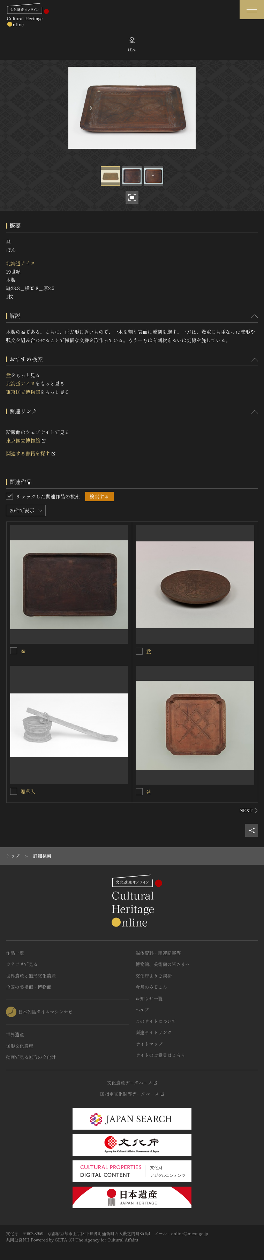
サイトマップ (149, 1044)
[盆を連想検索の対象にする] (13, 650)
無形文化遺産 (19, 1046)
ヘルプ (142, 1009)
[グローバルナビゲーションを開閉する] (252, 9)
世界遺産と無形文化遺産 (31, 975)
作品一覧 (15, 953)
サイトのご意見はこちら (161, 1055)
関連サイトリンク (154, 1032)
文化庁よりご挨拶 (154, 975)
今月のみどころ (151, 987)
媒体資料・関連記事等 (158, 953)
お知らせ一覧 (149, 998)
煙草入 (28, 791)
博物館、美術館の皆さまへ (163, 964)
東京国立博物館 (23, 391)
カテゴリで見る (22, 964)
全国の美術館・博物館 (28, 987)
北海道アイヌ (20, 263)
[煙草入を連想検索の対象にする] (13, 791)
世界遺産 (15, 1034)
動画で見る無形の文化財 (31, 1057)
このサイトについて (156, 1021)
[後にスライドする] (249, 810)
